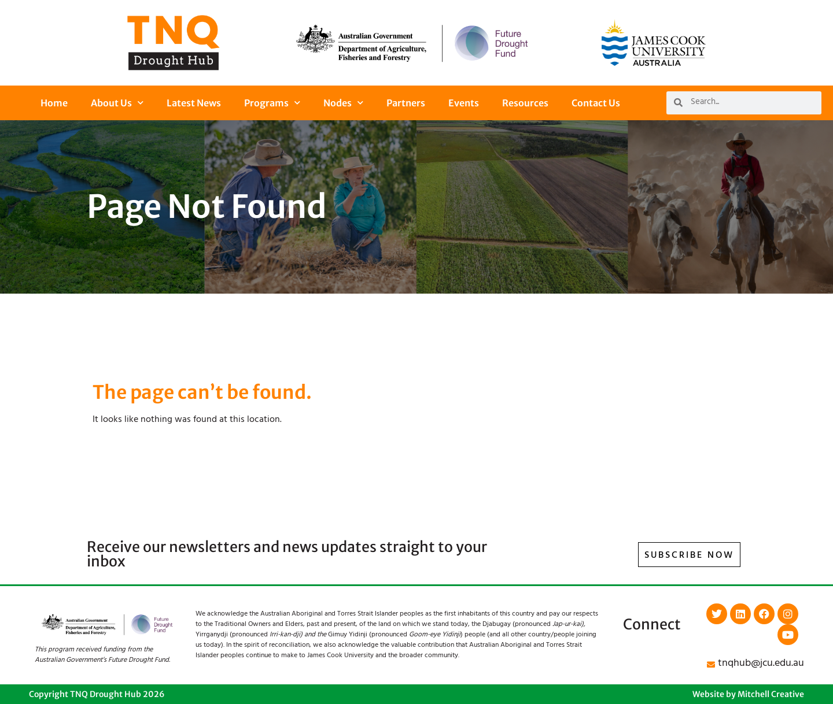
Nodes (343, 103)
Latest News (194, 103)
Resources (525, 103)
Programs (272, 103)
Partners (405, 103)
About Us (117, 103)
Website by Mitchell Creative (748, 694)
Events (463, 103)
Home (54, 103)
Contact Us (596, 103)
